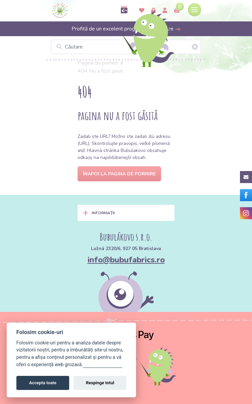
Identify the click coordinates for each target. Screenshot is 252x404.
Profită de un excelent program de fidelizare (126, 28)
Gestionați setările (102, 365)
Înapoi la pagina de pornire (119, 174)
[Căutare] (126, 46)
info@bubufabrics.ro (126, 259)
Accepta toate (42, 382)
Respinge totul (100, 382)
